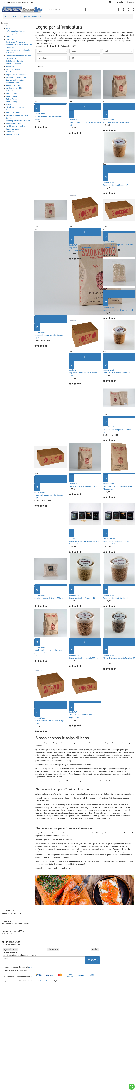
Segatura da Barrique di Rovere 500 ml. (118, 310)
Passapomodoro (12, 83)
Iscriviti (92, 960)
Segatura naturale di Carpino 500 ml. (48, 598)
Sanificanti (10, 104)
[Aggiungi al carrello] (85, 106)
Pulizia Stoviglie (12, 102)
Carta (8, 36)
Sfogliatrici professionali (15, 107)
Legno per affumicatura (15, 80)
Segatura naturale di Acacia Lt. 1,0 (82, 598)
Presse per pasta (12, 129)
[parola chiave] (65, 9)
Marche (120, 2)
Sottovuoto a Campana (15, 123)
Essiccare (10, 66)
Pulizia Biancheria (13, 91)
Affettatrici (10, 28)
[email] (44, 958)
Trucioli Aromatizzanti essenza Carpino (84, 486)
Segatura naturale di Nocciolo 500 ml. (83, 658)
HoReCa (9, 26)
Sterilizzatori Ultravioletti (15, 126)
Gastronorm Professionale (16, 42)
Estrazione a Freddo (14, 64)
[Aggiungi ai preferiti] (37, 108)
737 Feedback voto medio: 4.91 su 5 (18, 2)
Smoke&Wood (39, 114)
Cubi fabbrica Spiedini (14, 61)
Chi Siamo (53, 949)
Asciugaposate (12, 34)
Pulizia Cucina (11, 93)
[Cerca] (86, 9)
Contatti (130, 2)
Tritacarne (10, 131)
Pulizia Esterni (11, 96)
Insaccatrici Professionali (16, 77)
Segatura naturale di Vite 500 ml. (115, 598)
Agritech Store (10, 949)
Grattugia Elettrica (13, 69)
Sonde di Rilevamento (14, 110)
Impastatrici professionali (16, 74)
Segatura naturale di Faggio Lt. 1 (115, 185)
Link (30, 967)
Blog (111, 2)
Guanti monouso (12, 72)
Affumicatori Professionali (16, 31)
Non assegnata (74, 538)
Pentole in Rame (12, 134)
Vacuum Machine (13, 112)
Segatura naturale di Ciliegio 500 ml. (117, 373)
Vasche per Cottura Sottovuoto (18, 121)
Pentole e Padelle (13, 85)
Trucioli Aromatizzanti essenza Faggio (117, 122)
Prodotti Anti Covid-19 (14, 88)
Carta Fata (10, 39)
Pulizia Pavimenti (12, 99)
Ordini (95, 949)
